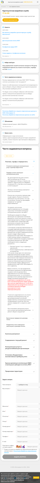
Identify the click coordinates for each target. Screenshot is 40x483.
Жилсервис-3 (3, 6)
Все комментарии (8, 142)
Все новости (6, 56)
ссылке (9, 69)
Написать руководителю (10, 20)
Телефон (5, 436)
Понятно (36, 477)
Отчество (5, 416)
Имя (4, 411)
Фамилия (5, 406)
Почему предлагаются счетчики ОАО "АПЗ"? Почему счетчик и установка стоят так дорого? (18, 81)
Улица (4, 421)
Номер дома (6, 426)
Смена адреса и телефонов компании (13, 53)
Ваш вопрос (6, 388)
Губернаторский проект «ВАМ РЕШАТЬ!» (15, 124)
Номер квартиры (8, 431)
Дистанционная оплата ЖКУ (11, 40)
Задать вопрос (9, 155)
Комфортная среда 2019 (9, 47)
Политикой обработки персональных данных (12, 480)
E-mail (4, 441)
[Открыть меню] (37, 2)
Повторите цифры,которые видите (8, 446)
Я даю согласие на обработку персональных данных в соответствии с (20, 451)
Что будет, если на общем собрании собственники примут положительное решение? (17, 99)
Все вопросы (6, 104)
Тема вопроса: (6, 384)
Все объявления (8, 126)
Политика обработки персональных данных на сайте (18, 115)
